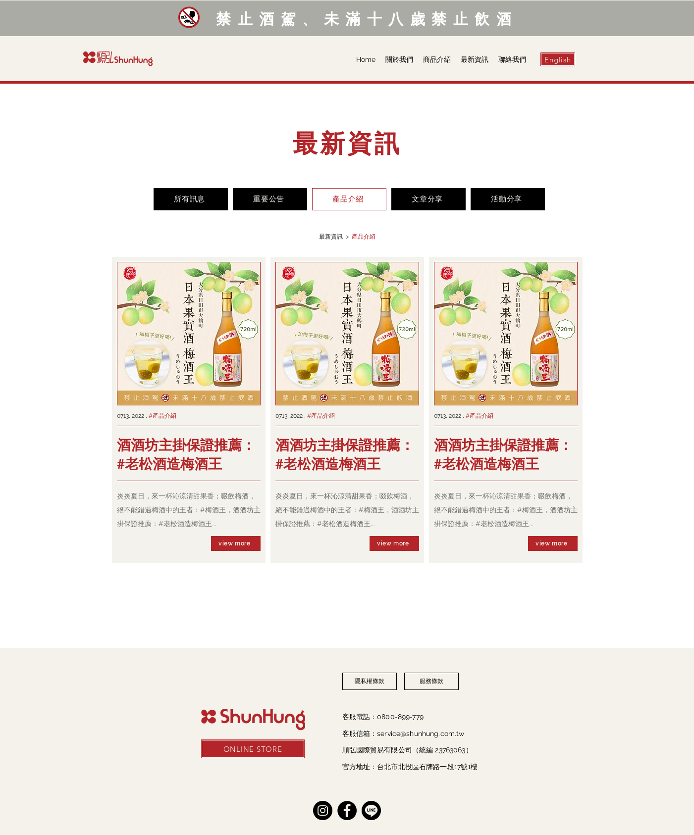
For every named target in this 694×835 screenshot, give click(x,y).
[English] (558, 59)
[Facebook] (347, 810)
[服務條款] (431, 681)
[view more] (236, 543)
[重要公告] (270, 199)
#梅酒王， (216, 510)
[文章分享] (428, 199)
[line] (371, 810)
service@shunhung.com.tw (420, 733)
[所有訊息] (191, 199)
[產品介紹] (349, 199)
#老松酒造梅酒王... (187, 524)
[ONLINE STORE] (253, 749)
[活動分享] (508, 199)
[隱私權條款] (369, 681)
